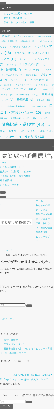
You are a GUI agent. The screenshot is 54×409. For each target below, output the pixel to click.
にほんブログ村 (14, 375)
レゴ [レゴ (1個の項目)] (35, 95)
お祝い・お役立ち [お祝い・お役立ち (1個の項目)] (9, 41)
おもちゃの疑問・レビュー (18, 13)
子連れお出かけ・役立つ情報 (19, 22)
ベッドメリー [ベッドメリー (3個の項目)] (19, 80)
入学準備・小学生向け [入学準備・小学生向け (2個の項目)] (17, 106)
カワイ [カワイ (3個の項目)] (19, 53)
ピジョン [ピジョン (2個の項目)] (31, 75)
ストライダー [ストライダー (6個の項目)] (29, 64)
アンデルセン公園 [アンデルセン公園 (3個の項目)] (20, 46)
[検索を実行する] (29, 305)
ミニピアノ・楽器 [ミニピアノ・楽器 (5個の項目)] (25, 89)
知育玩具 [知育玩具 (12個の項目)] (34, 136)
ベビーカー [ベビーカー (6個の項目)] (39, 79)
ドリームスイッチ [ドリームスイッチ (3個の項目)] (11, 75)
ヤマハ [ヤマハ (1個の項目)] (44, 89)
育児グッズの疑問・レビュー (19, 18)
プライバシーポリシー (15, 344)
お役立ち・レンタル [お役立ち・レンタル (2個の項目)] (24, 36)
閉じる (6, 406)
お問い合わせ (11, 339)
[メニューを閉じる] (3, 3)
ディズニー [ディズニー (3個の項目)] (31, 70)
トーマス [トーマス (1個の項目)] (46, 70)
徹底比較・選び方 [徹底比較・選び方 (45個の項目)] (22, 124)
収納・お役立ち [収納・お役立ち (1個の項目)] (39, 106)
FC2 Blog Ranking (40, 375)
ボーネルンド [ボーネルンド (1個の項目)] (42, 85)
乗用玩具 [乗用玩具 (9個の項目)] (25, 99)
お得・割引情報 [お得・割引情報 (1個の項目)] (44, 36)
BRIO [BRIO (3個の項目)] (5, 36)
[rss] (53, 141)
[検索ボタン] (3, 192)
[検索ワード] (12, 304)
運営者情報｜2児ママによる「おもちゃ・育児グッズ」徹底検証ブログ (26, 350)
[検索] (53, 146)
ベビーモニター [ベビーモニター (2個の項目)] (24, 85)
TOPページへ (7, 319)
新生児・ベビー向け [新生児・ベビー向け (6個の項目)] (22, 131)
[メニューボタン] (3, 197)
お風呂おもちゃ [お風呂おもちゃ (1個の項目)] (27, 41)
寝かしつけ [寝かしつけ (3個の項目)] (40, 118)
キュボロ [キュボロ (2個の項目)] (25, 59)
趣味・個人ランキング (36, 379)
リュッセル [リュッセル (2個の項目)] (22, 95)
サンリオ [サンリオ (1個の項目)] (11, 64)
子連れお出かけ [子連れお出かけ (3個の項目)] (19, 118)
